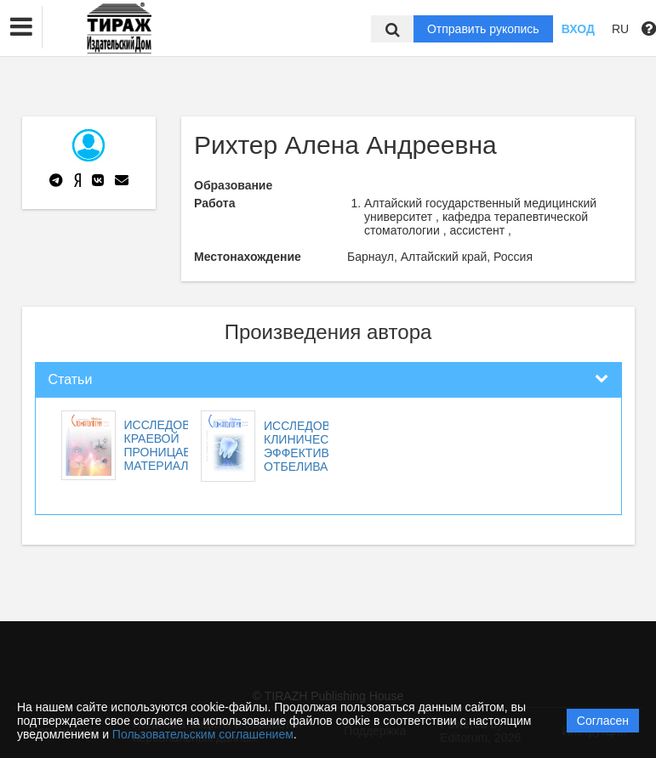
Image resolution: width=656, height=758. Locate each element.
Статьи (70, 379)
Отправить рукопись (483, 29)
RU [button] (620, 29)
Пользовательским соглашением (203, 734)
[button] (21, 27)
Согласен (603, 720)
